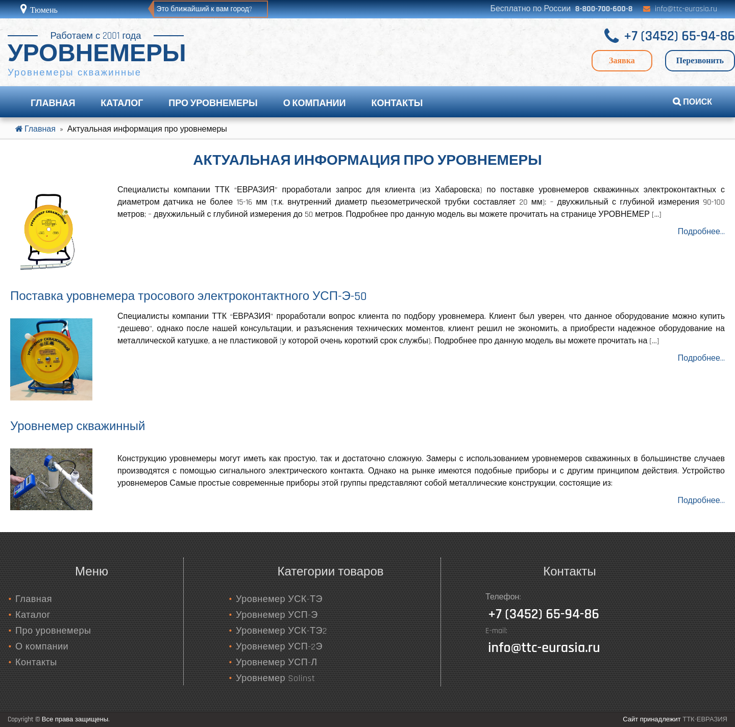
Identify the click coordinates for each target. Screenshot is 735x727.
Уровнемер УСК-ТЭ (279, 599)
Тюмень (43, 10)
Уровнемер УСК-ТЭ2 (281, 631)
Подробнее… (701, 500)
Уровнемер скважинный (77, 426)
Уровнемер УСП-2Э (279, 647)
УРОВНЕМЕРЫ (97, 54)
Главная (53, 103)
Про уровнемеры (212, 103)
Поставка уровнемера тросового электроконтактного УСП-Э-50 (188, 296)
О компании (314, 103)
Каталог (122, 103)
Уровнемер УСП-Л (276, 662)
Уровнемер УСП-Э (277, 615)
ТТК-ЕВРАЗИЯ (704, 719)
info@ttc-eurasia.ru (686, 9)
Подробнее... (701, 232)
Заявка (622, 60)
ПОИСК (692, 102)
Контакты (397, 103)
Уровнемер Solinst (275, 678)
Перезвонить (700, 60)
